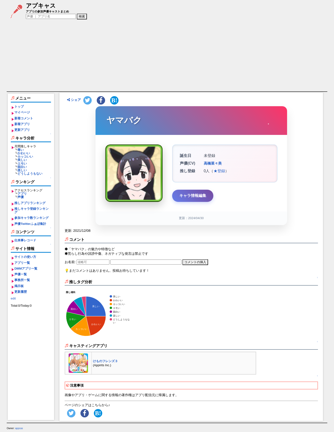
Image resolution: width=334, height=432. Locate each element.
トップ (19, 106)
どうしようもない (29, 173)
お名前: (71, 262)
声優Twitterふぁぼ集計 (30, 224)
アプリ (22, 193)
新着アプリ (22, 124)
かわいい (23, 153)
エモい (22, 163)
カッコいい (25, 156)
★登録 (219, 171)
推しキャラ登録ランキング (31, 210)
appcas (19, 428)
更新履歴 (20, 292)
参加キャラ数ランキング (31, 218)
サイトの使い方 (25, 257)
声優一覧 (20, 274)
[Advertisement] (167, 55)
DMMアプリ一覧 (25, 268)
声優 (20, 197)
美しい (22, 160)
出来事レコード (25, 240)
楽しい (22, 170)
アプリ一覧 (22, 263)
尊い (20, 150)
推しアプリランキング (29, 203)
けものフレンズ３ (105, 361)
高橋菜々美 (212, 163)
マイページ (22, 112)
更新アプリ (22, 130)
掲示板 (19, 286)
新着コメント (23, 118)
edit (13, 298)
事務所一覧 (22, 280)
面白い (22, 167)
